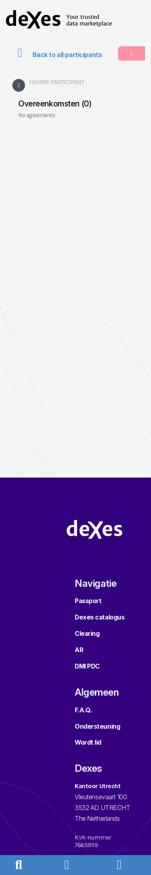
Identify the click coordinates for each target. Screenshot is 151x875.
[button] (72, 864)
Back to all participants (57, 55)
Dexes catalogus (99, 617)
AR (79, 650)
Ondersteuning (97, 726)
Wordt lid (88, 742)
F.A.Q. (83, 710)
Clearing (87, 633)
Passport (88, 601)
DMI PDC (87, 666)
